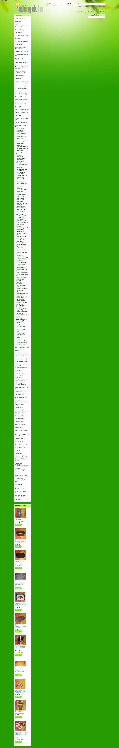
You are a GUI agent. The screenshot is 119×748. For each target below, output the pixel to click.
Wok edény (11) (19, 484)
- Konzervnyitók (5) (20, 238)
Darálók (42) (18, 24)
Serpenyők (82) (19, 421)
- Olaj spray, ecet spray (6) (21, 270)
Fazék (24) (17, 38)
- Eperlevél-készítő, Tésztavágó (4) (20, 159)
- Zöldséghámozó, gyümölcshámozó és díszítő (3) (21, 335)
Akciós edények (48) (20, 18)
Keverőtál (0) (18, 107)
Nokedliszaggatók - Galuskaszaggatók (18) (20, 383)
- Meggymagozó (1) (21, 258)
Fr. (49, 5)
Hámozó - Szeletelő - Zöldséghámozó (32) (20, 71)
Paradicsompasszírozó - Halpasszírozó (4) (21, 403)
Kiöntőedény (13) (19, 115)
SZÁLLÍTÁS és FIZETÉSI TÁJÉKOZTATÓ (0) (21, 496)
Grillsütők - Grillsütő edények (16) (20, 59)
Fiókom (92, 12)
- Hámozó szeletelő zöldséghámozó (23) (21, 207)
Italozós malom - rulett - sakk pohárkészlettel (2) (21, 87)
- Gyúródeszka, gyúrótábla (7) (19, 187)
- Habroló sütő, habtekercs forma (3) (21, 192)
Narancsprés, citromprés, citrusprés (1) (21, 376)
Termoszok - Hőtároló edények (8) (20, 459)
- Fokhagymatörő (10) (21, 175)
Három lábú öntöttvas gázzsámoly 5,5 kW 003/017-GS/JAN (20, 692)
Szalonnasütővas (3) (20, 438)
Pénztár (102, 12)
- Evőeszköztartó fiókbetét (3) (20, 162)
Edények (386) (18, 27)
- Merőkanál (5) (19, 260)
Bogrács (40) (18, 21)
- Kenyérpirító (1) (20, 229)
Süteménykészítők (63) (20, 424)
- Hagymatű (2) (19, 201)
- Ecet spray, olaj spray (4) (21, 152)
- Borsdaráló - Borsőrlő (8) (21, 134)
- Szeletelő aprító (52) (21, 302)
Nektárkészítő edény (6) (21, 380)
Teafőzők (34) (18, 453)
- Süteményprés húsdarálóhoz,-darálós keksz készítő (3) (21, 296)
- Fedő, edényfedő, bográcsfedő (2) (20, 173)
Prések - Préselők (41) (20, 413)
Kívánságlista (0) (85, 12)
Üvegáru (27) (18, 473)
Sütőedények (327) (19, 427)
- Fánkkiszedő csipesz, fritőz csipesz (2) (21, 170)
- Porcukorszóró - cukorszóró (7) (20, 279)
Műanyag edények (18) (20, 373)
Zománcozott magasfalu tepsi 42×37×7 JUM (19, 563)
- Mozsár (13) (19, 266)
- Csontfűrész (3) (20, 142)
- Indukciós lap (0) (20, 217)
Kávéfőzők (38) (18, 91)
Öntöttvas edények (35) (21, 397)
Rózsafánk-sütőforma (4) (21, 416)
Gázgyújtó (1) (18, 44)
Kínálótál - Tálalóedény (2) (21, 112)
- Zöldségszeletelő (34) (21, 342)
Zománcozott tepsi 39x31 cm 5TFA (20, 583)
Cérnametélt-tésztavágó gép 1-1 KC (21, 520)
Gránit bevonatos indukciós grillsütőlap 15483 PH (20, 626)
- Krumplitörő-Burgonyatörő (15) (20, 242)
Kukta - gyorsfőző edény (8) (22, 347)
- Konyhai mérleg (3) (21, 236)
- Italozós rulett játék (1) (22, 222)
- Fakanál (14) (19, 167)
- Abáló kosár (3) (20, 128)
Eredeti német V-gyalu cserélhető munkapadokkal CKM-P (21, 734)
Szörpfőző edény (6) (20, 447)
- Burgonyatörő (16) (21, 136)
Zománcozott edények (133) (22, 475)
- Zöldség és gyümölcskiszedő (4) (21, 338)
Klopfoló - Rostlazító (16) (21, 122)
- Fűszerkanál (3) (20, 177)
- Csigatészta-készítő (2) (22, 140)
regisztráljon (99, 6)
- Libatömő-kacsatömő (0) (21, 253)
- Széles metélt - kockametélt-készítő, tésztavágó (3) (21, 306)
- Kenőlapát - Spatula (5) (22, 228)
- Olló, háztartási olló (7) (22, 272)
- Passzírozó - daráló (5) (22, 277)
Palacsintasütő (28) (20, 400)
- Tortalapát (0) (19, 322)
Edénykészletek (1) (19, 30)
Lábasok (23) (18, 350)
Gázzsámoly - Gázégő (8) (21, 41)
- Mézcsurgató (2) (20, 264)
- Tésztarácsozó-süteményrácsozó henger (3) (22, 315)
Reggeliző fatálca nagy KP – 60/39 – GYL (21, 670)
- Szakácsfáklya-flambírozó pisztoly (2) (21, 300)
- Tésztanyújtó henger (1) (22, 311)
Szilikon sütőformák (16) (21, 444)
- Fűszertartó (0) (20, 182)
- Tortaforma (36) (20, 321)
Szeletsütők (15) (19, 441)
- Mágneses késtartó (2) (22, 257)
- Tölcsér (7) (19, 324)
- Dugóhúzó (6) (19, 150)
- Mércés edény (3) (21, 262)
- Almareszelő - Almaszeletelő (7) (20, 131)
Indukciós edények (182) (21, 84)
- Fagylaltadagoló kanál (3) (21, 165)
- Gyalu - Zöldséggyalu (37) (21, 184)
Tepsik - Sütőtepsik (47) (21, 456)
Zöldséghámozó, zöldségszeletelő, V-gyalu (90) (21, 480)
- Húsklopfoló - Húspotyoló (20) (20, 213)
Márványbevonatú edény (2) (22, 356)
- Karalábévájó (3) (20, 224)
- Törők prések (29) (20, 326)
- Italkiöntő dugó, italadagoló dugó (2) (21, 220)
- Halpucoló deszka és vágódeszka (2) (21, 204)
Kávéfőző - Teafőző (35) (21, 94)
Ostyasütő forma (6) (20, 394)
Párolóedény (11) (19, 407)
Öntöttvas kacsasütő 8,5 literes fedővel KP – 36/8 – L (20, 541)
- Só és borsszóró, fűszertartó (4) (20, 286)
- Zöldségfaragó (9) (20, 340)
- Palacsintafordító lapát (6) (22, 275)
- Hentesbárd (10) (20, 209)
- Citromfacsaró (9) (20, 138)
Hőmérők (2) (18, 78)
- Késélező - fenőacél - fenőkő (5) (21, 234)
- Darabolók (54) (20, 143)
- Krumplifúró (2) (20, 239)
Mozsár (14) (18, 370)
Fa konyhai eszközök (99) (21, 35)
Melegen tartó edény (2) (21, 358)
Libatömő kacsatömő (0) (21, 353)
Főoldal (77, 12)
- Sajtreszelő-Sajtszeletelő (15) (20, 283)
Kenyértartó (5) (18, 97)
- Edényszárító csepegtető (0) (19, 155)
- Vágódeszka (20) (20, 329)
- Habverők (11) (20, 196)
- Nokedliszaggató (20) (21, 267)
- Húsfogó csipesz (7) (21, 211)
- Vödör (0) (18, 331)
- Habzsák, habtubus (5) (22, 194)
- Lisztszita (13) (19, 255)
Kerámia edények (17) (20, 104)
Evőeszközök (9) (19, 32)
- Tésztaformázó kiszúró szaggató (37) (22, 309)
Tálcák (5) (17, 450)
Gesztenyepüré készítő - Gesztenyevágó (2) (21, 48)
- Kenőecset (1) (20, 226)
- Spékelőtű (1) (19, 290)
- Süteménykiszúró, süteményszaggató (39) (22, 292)
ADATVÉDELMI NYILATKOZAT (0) (19, 487)
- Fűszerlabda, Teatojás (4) (22, 179)
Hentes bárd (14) (19, 75)
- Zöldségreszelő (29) (21, 344)
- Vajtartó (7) (19, 328)
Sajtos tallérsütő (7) (20, 418)
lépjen (85, 6)
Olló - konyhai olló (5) (20, 391)
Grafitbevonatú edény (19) (21, 51)
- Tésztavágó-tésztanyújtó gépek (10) (22, 318)
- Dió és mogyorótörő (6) (22, 148)
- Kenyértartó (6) (20, 231)
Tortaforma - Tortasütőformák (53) (20, 469)
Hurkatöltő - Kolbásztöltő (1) (22, 81)
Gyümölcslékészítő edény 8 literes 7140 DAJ (20, 648)
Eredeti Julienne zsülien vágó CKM (20, 712)
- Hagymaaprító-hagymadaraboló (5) (21, 199)
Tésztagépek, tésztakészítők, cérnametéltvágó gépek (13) (22, 464)
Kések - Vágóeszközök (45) (22, 109)
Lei (57, 5)
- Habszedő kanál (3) (21, 190)
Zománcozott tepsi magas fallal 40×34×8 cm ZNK (20, 605)
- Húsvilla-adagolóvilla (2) (22, 216)
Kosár (97, 12)
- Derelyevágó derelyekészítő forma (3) (22, 146)
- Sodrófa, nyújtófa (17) (21, 288)
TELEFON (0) (18, 499)
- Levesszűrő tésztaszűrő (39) (22, 249)
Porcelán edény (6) (19, 410)
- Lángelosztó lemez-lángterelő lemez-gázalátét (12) (21, 246)
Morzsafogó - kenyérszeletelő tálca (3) (21, 366)
